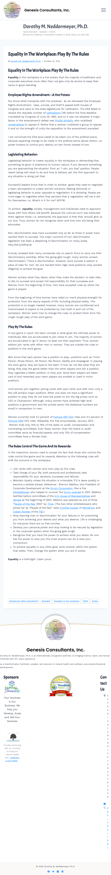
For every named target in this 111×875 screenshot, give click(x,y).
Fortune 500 (60, 417)
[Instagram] (58, 872)
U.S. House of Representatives (72, 496)
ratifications (53, 112)
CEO (71, 417)
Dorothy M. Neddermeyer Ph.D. (26, 61)
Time (50, 504)
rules (95, 601)
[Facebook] (49, 872)
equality (46, 601)
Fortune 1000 (15, 420)
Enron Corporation (61, 488)
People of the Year (24, 504)
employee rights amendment (23, 601)
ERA (85, 601)
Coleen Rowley (21, 511)
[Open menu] (103, 10)
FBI (41, 511)
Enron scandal (72, 492)
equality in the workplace (66, 601)
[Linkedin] (62, 872)
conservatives (16, 124)
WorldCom (88, 507)
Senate (17, 500)
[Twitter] (53, 872)
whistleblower (21, 492)
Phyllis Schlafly (64, 120)
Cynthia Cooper (69, 507)
